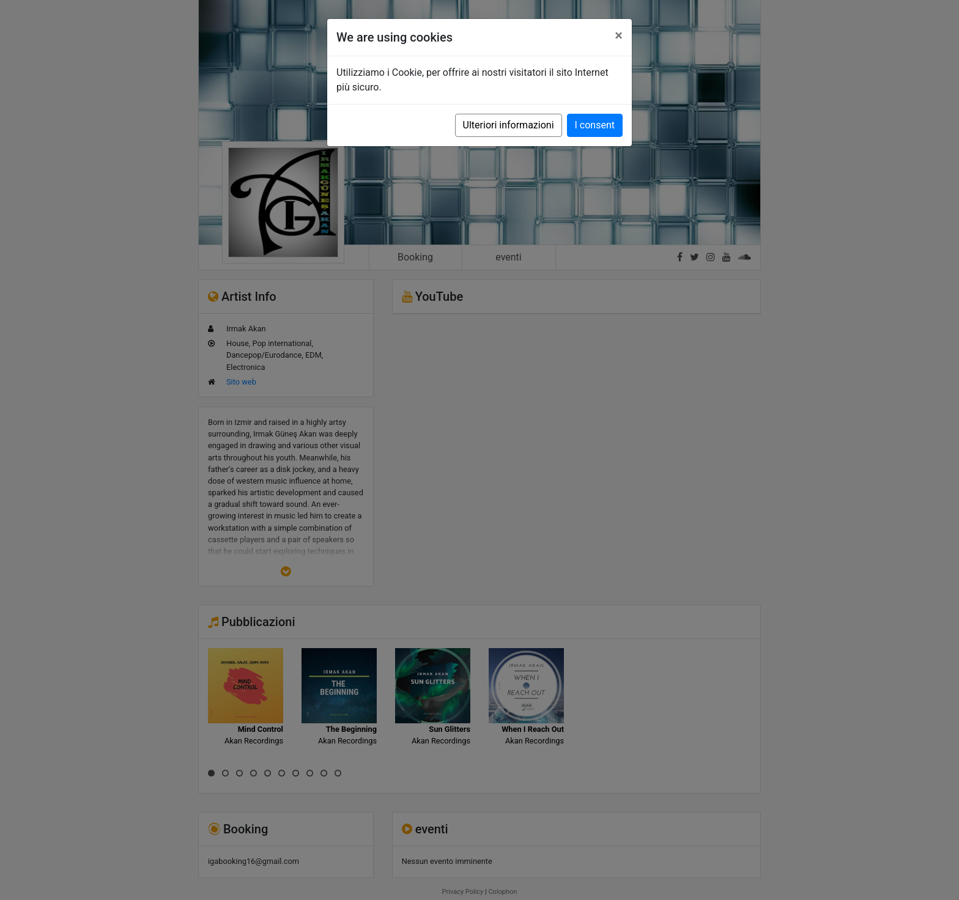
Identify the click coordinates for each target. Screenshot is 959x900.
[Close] (618, 35)
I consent (595, 125)
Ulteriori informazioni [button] (508, 125)
